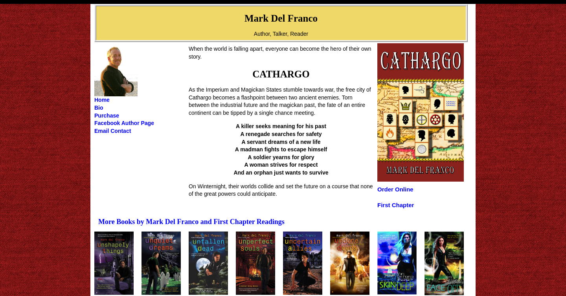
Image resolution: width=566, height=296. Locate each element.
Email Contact (112, 131)
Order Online (395, 189)
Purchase (106, 115)
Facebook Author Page (124, 123)
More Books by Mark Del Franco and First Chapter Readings (191, 222)
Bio (98, 108)
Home (102, 100)
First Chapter (395, 205)
